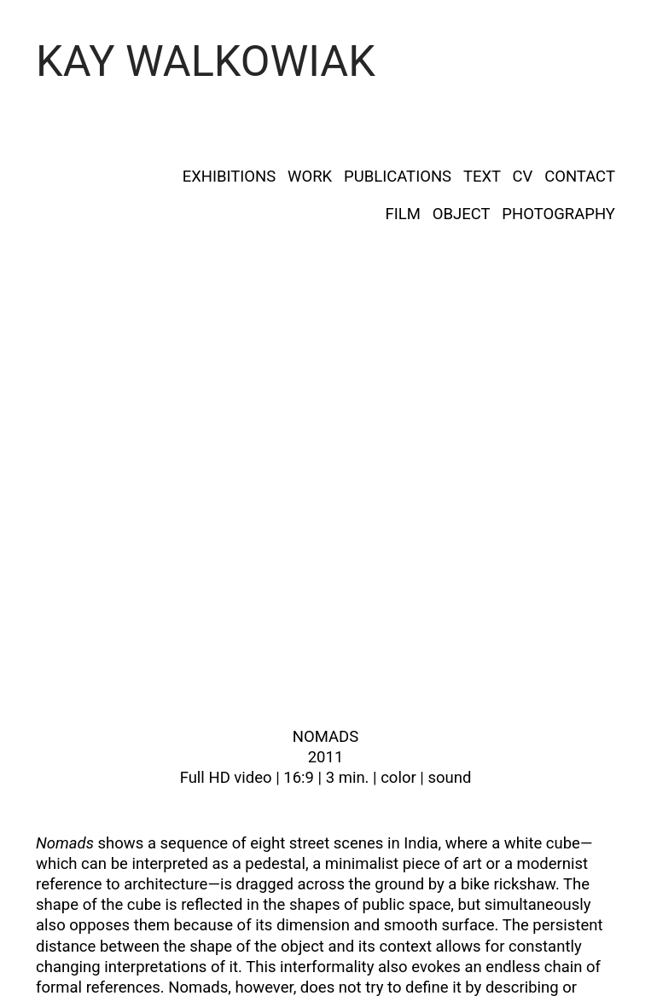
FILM (403, 214)
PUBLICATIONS (397, 176)
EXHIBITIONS (229, 176)
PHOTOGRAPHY (558, 214)
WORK (310, 176)
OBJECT (462, 214)
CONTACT (579, 176)
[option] (325, 523)
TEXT (482, 176)
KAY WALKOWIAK (205, 61)
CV (523, 176)
